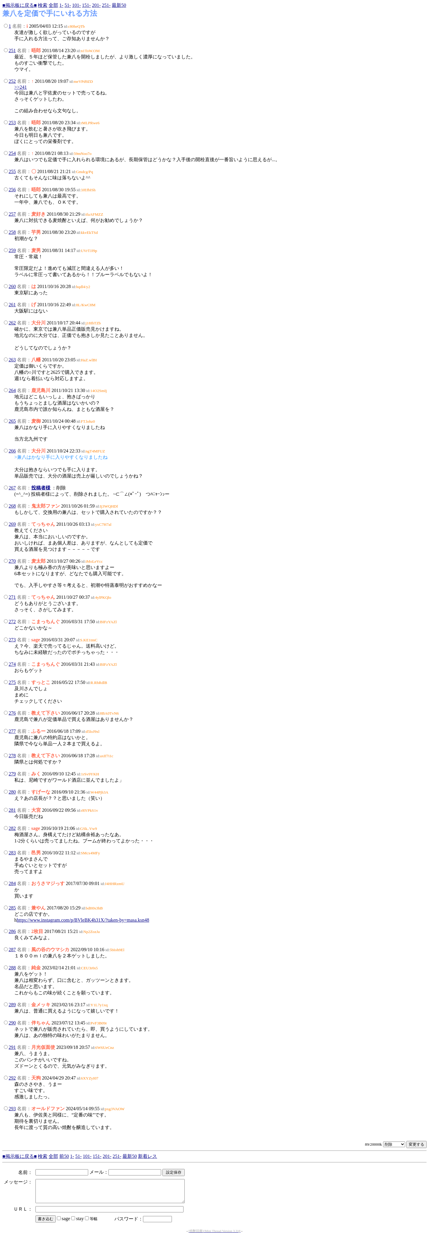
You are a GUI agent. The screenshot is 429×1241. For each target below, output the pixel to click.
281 (12, 810)
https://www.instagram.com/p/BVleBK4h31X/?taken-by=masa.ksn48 (83, 920)
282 (12, 828)
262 (12, 322)
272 (12, 621)
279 (12, 773)
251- (106, 5)
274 (12, 664)
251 (12, 50)
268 (12, 505)
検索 (42, 5)
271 (12, 597)
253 (12, 122)
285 (12, 907)
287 (12, 949)
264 (12, 390)
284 (12, 883)
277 (12, 731)
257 (12, 214)
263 (12, 359)
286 (12, 931)
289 (12, 1004)
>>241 (20, 87)
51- (68, 5)
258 (12, 232)
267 (12, 487)
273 (12, 639)
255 (12, 171)
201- (96, 5)
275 (12, 682)
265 (12, 421)
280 (12, 791)
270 (12, 561)
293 (12, 1108)
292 (12, 1077)
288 (12, 967)
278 (12, 755)
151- (86, 5)
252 (12, 81)
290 (12, 1022)
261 (12, 304)
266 (12, 450)
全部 (53, 5)
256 (12, 189)
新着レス (147, 1156)
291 (12, 1047)
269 (12, 524)
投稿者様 (40, 487)
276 (12, 713)
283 (12, 852)
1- (61, 5)
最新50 (119, 5)
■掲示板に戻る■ (19, 5)
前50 (64, 1156)
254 (12, 153)
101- (76, 5)
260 (12, 286)
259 (12, 250)
